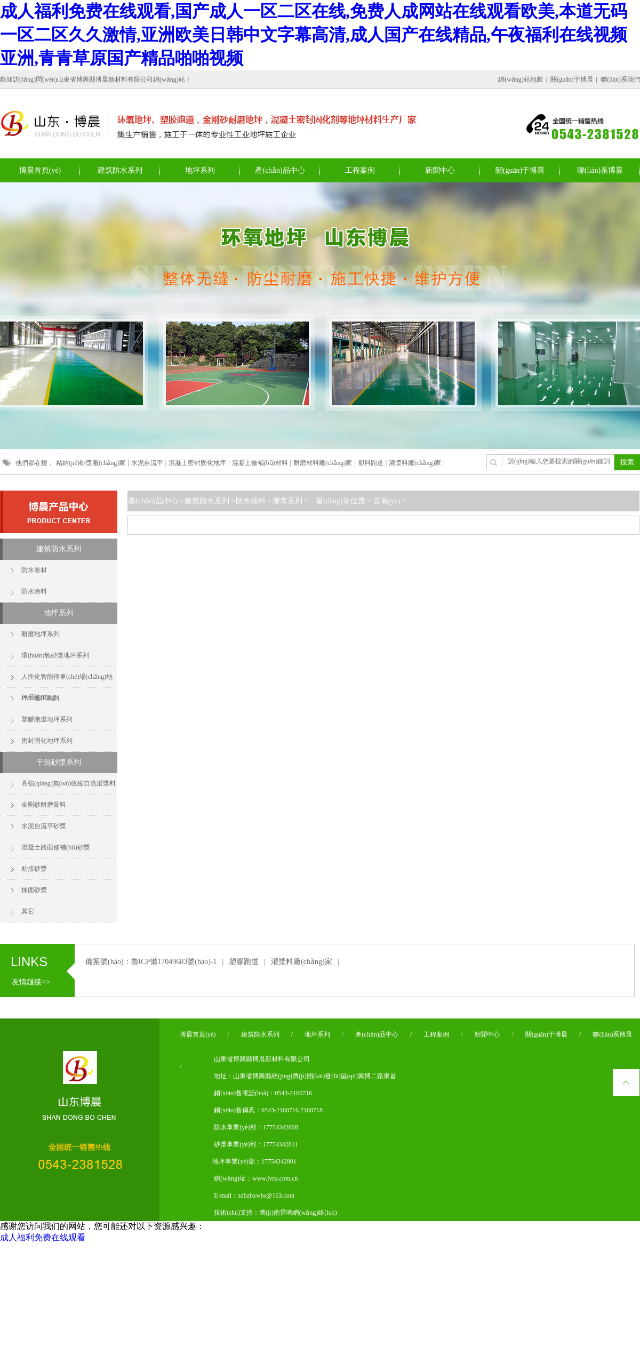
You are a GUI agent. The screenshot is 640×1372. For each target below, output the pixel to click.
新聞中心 (487, 1034)
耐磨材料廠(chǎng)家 (322, 463)
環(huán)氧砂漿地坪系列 (55, 655)
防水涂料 (34, 591)
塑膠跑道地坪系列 (47, 719)
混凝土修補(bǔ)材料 (260, 463)
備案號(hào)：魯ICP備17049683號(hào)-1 (151, 962)
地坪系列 (59, 613)
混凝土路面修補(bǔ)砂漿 (55, 847)
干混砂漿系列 (58, 762)
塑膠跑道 (244, 962)
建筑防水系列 (58, 549)
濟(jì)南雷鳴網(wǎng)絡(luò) (298, 1212)
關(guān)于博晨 (546, 1034)
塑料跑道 (370, 463)
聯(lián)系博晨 (612, 1034)
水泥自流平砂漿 (43, 826)
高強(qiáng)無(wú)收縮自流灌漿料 (68, 783)
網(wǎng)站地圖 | (523, 79)
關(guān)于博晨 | (574, 79)
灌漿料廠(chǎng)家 (415, 463)
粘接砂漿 (34, 868)
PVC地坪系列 (40, 698)
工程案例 (436, 1034)
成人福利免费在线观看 (42, 1237)
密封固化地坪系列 (47, 740)
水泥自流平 (147, 463)
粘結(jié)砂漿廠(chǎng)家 (90, 463)
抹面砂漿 (34, 890)
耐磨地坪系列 (40, 634)
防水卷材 (34, 570)
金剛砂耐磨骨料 (43, 804)
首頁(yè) (386, 501)
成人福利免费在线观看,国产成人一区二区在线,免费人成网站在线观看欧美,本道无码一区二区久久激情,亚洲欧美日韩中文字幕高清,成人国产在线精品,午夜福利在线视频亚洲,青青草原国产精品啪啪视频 (313, 35)
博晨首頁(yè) (197, 1034)
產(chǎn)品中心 (153, 501)
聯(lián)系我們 (620, 79)
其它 (27, 911)
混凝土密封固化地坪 (197, 463)
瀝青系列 (287, 501)
